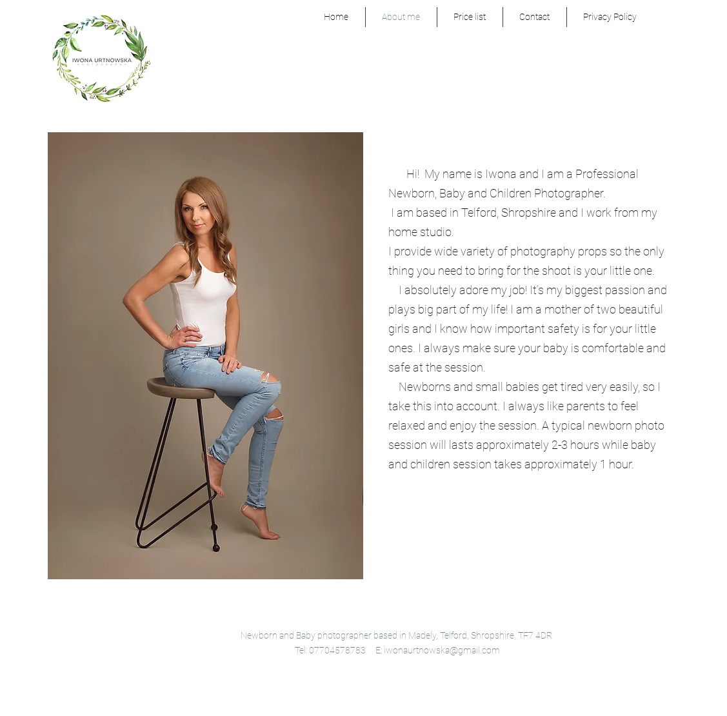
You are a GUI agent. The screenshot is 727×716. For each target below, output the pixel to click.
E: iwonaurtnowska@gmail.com (437, 650)
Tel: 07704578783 (330, 650)
